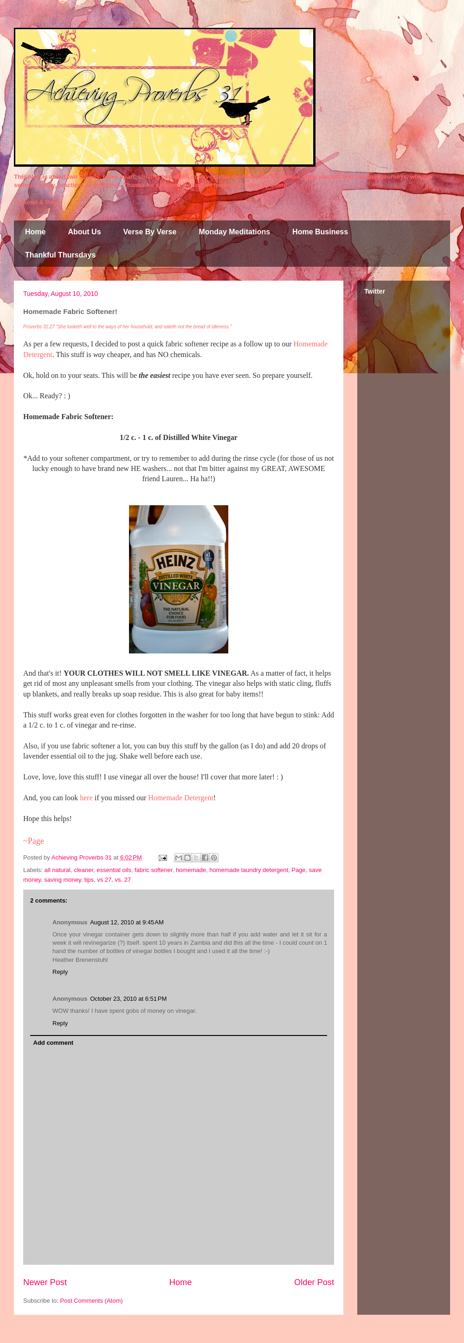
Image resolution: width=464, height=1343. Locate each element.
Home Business (320, 232)
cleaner (83, 869)
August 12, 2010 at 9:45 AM (127, 922)
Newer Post (45, 1282)
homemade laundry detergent (248, 869)
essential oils (114, 869)
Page (298, 869)
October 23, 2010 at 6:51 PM (128, 998)
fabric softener (154, 869)
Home (35, 232)
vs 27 (104, 879)
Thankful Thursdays (60, 255)
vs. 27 (123, 879)
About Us (84, 232)
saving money (62, 879)
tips (89, 879)
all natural (58, 869)
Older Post (314, 1282)
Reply (60, 971)
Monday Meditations (234, 232)
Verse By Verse (150, 232)
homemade (191, 869)
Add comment (53, 1042)
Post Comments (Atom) (91, 1300)
